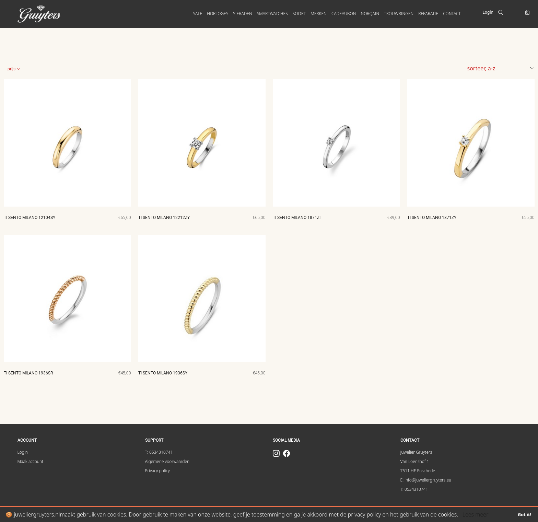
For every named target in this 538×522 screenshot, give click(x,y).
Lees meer (476, 514)
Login (488, 12)
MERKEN (319, 13)
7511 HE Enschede (417, 471)
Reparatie (428, 13)
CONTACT (452, 13)
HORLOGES (217, 13)
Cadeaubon (343, 13)
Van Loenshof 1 (414, 461)
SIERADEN (242, 13)
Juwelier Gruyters (416, 452)
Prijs (14, 69)
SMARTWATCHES (272, 13)
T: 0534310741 (159, 452)
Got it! (524, 514)
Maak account (30, 461)
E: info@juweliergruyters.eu (426, 480)
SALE (197, 13)
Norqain (370, 13)
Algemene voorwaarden (167, 461)
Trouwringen (398, 13)
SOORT (299, 13)
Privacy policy (157, 471)
